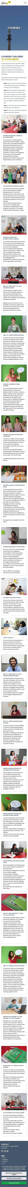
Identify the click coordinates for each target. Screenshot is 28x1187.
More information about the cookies (14, 1173)
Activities (5, 1161)
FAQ (4, 1163)
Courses (5, 1159)
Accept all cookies (14, 1183)
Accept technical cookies (14, 1178)
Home (4, 1158)
